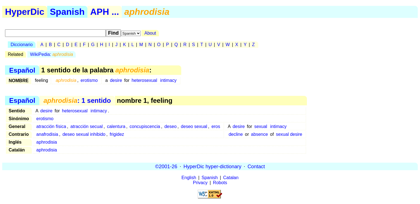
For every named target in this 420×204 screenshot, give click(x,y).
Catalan (230, 177)
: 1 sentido (77, 100)
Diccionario (22, 44)
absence (259, 134)
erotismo (89, 80)
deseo (170, 126)
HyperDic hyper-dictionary (212, 166)
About (150, 33)
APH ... (104, 12)
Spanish (67, 12)
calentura (116, 126)
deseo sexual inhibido (84, 134)
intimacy (168, 80)
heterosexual (144, 80)
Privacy (200, 182)
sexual (260, 126)
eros (215, 126)
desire (116, 80)
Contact (256, 166)
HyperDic (24, 12)
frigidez (117, 134)
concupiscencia (145, 126)
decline (236, 134)
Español (22, 70)
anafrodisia (47, 134)
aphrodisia (46, 142)
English (189, 177)
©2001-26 (166, 166)
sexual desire (289, 134)
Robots (220, 182)
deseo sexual (194, 126)
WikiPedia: (51, 54)
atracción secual (86, 126)
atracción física (51, 126)
